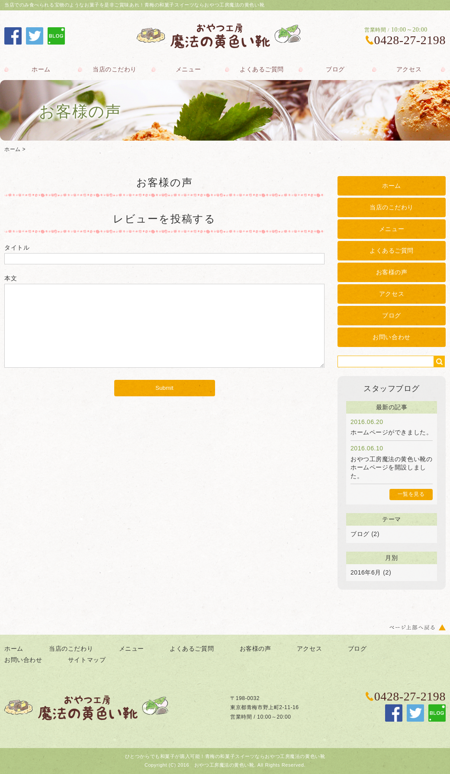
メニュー (188, 69)
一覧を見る (411, 494)
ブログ (335, 69)
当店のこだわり (115, 69)
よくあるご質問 (262, 69)
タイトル (16, 247)
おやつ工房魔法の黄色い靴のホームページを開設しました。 (391, 467)
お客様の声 (392, 272)
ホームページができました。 (391, 432)
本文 (10, 278)
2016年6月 (365, 572)
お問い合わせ (391, 337)
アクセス (408, 69)
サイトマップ (87, 659)
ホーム (41, 69)
